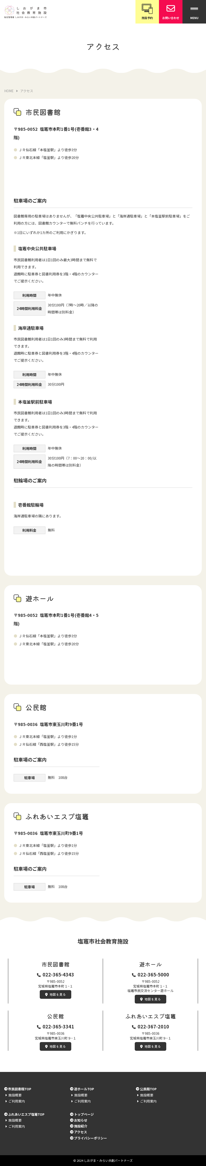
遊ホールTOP (84, 1089)
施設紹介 (80, 1126)
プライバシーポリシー (90, 1138)
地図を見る (57, 994)
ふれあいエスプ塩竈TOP (26, 1114)
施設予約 (147, 11)
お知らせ (80, 1120)
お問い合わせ (170, 11)
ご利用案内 (16, 1101)
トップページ (84, 1114)
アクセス (80, 1132)
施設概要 (15, 1095)
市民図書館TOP (19, 1089)
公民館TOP (148, 1089)
